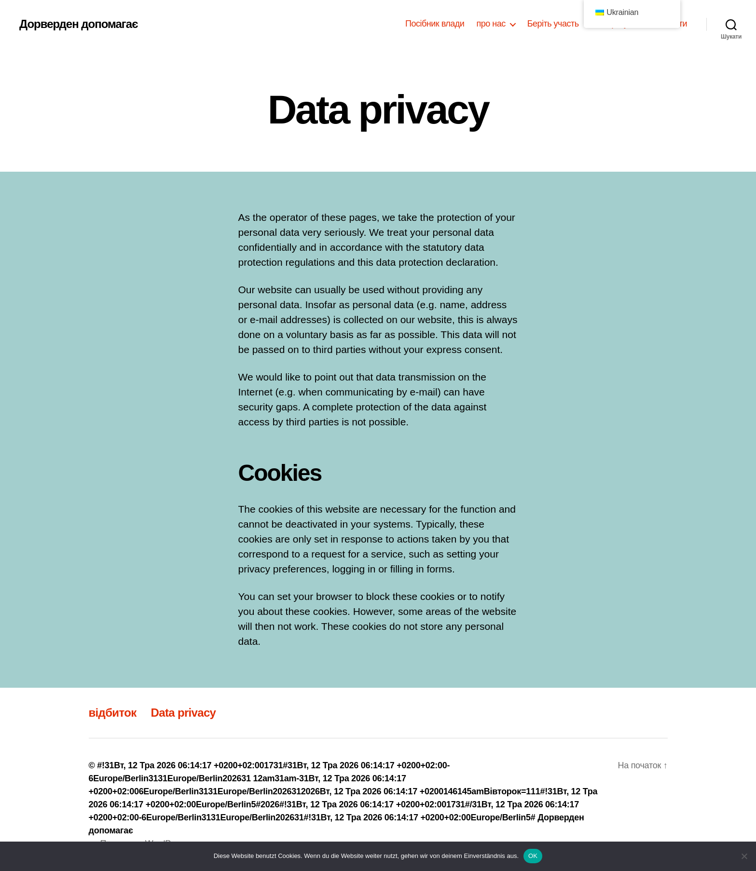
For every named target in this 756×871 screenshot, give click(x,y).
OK (532, 855)
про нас (490, 23)
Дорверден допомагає (78, 24)
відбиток (113, 712)
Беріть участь (553, 23)
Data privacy (183, 712)
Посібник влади (434, 23)
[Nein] (744, 856)
